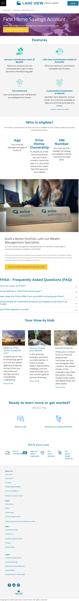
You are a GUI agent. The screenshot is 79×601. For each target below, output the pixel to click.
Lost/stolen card (11, 530)
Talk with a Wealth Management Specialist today (26, 267)
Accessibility (10, 547)
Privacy (8, 543)
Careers (8, 482)
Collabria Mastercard (13, 558)
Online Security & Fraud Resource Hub (20, 521)
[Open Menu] (3, 3)
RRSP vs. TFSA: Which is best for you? (12, 350)
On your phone (51, 453)
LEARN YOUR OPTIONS (59, 109)
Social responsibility (13, 487)
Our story (8, 474)
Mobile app (9, 512)
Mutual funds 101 (64, 348)
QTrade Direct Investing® (15, 574)
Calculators (9, 504)
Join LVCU (9, 478)
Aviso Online (10, 570)
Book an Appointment (14, 539)
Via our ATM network (34, 453)
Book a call (20, 427)
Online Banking (11, 562)
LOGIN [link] (73, 3)
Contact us (9, 534)
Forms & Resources (12, 516)
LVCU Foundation (12, 491)
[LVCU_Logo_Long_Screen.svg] (39, 3)
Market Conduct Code (13, 496)
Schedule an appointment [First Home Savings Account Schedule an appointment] (16, 29)
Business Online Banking (15, 566)
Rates (7, 508)
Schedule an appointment (58, 427)
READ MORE (8, 383)
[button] (39, 286)
